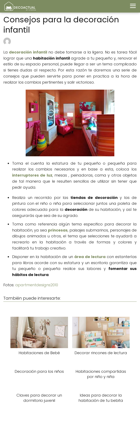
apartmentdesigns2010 (36, 285)
